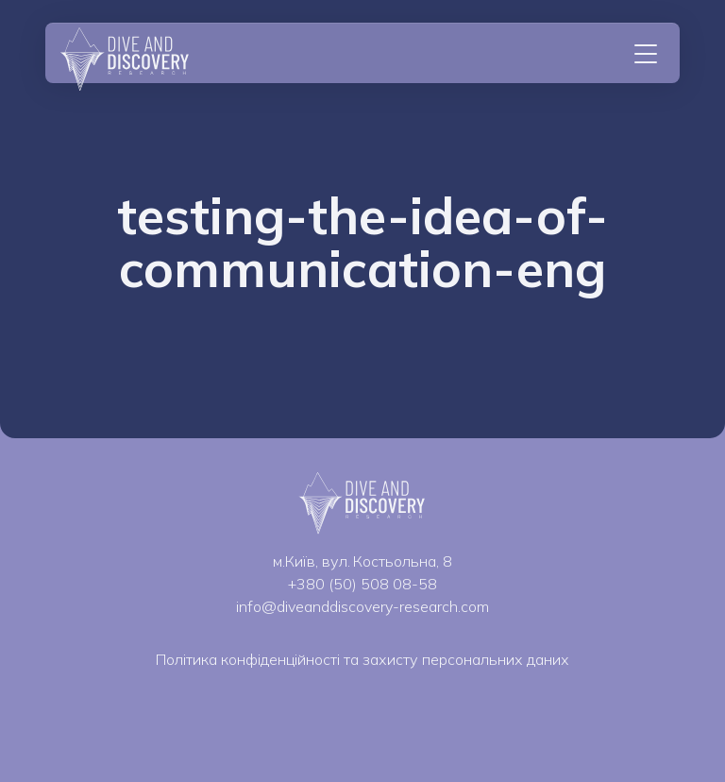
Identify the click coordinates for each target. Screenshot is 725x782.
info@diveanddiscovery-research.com (362, 606)
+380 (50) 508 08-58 (362, 583)
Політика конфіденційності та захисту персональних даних (362, 659)
